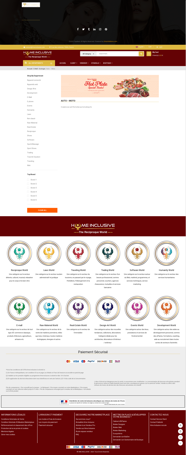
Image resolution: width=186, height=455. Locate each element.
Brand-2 (34, 184)
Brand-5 (34, 196)
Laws (29, 114)
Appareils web (32, 84)
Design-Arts (31, 89)
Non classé (31, 118)
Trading (30, 153)
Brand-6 (34, 200)
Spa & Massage (33, 144)
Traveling (30, 161)
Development (32, 93)
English (140, 47)
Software (30, 140)
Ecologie (42, 69)
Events (29, 106)
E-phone (30, 101)
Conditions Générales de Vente (12, 419)
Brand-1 (34, 180)
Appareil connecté (34, 80)
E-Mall (36, 69)
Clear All (42, 210)
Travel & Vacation (33, 157)
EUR (150, 47)
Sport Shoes (31, 148)
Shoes (29, 136)
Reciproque (31, 131)
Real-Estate (31, 127)
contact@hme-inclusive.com (34, 47)
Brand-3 (34, 188)
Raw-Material (32, 123)
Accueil (29, 69)
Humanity (30, 110)
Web (28, 165)
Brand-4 (34, 192)
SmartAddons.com (110, 41)
